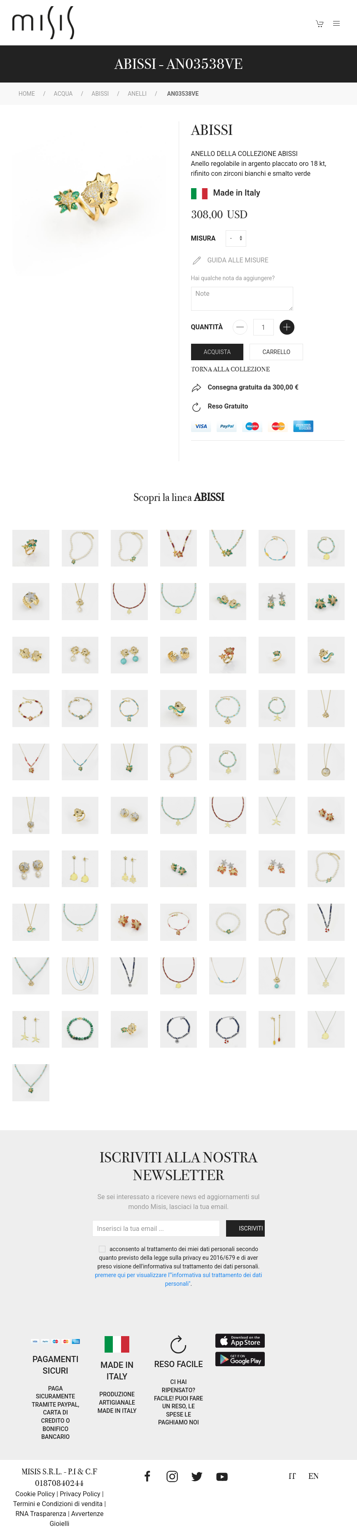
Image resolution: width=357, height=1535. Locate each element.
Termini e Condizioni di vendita (58, 1504)
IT (292, 1476)
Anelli (137, 93)
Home (27, 93)
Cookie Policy (35, 1494)
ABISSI (100, 93)
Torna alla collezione (230, 369)
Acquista (217, 352)
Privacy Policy (80, 1494)
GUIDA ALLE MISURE (229, 260)
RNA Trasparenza (40, 1514)
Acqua (63, 93)
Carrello (276, 352)
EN (313, 1476)
